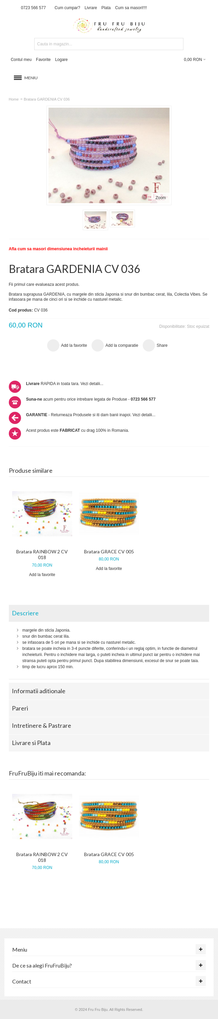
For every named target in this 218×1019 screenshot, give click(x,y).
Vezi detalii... (91, 383)
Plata (106, 7)
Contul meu (21, 59)
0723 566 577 (33, 7)
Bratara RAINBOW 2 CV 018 (42, 554)
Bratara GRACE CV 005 (109, 551)
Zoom (161, 197)
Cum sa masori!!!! (131, 7)
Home (14, 99)
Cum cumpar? (67, 7)
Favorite (43, 59)
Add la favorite (42, 574)
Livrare (90, 7)
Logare (61, 59)
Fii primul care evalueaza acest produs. (44, 284)
